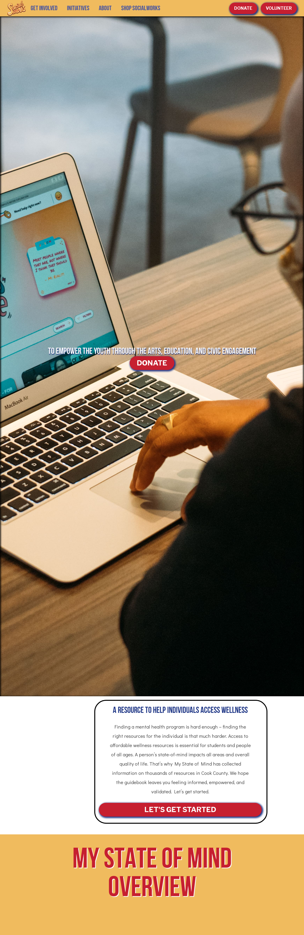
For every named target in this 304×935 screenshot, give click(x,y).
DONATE (152, 363)
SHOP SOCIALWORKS (140, 8)
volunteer (279, 8)
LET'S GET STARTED (180, 809)
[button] (78, 8)
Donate (243, 8)
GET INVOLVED (44, 8)
